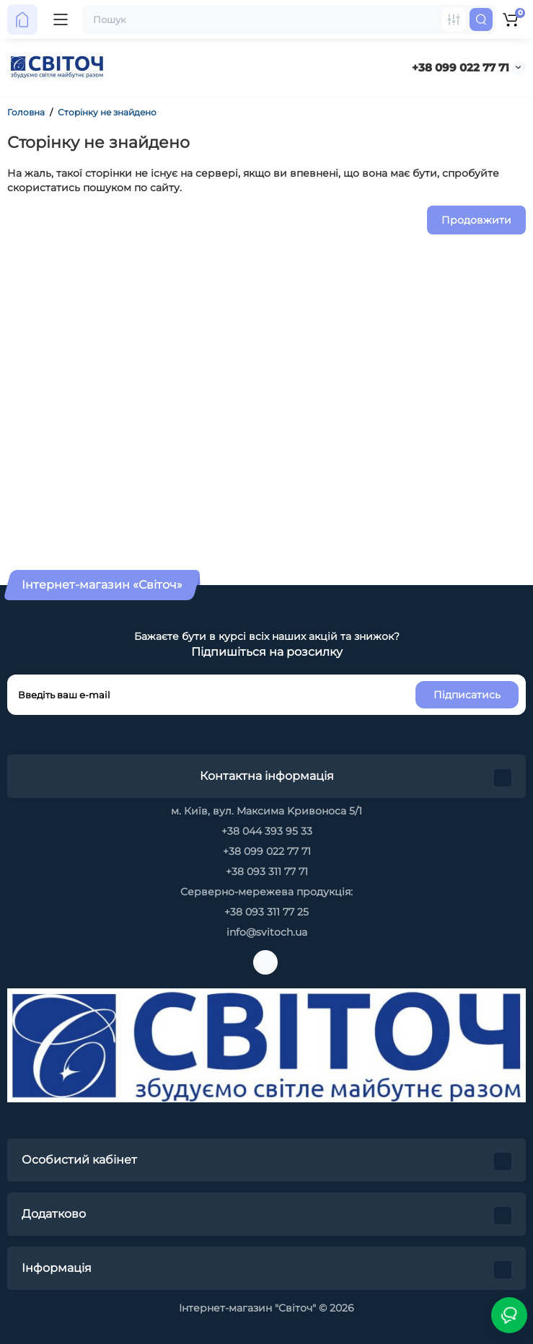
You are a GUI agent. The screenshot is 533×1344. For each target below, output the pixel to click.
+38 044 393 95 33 (266, 831)
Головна (26, 112)
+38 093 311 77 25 (266, 911)
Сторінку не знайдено (107, 112)
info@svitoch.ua (266, 932)
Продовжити (476, 220)
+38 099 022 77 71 (460, 67)
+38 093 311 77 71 (267, 871)
